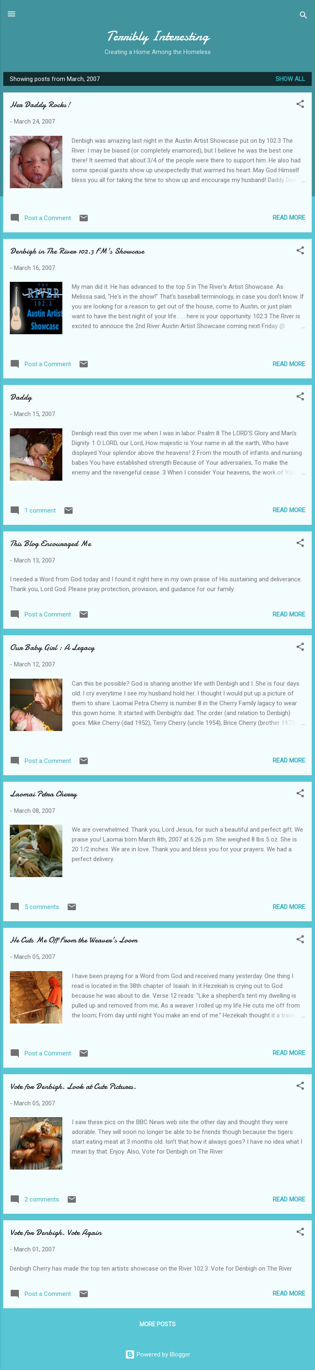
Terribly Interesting (157, 36)
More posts (157, 1324)
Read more (289, 217)
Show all (290, 79)
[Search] (303, 16)
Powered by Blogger (157, 1354)
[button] (300, 105)
